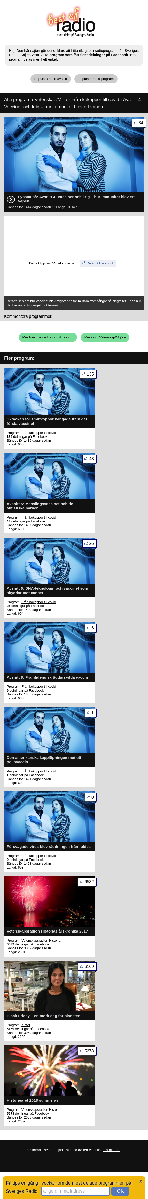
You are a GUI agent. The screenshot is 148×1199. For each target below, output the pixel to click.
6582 (90, 883)
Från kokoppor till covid (95, 99)
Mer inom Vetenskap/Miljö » (105, 337)
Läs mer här (111, 1150)
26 (93, 544)
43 (93, 460)
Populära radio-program (96, 79)
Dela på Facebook (100, 263)
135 (92, 375)
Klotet (25, 1025)
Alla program (17, 99)
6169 (90, 967)
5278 (90, 1052)
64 (142, 124)
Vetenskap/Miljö (51, 99)
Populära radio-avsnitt (50, 79)
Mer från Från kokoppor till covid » (47, 337)
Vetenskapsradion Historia (40, 940)
